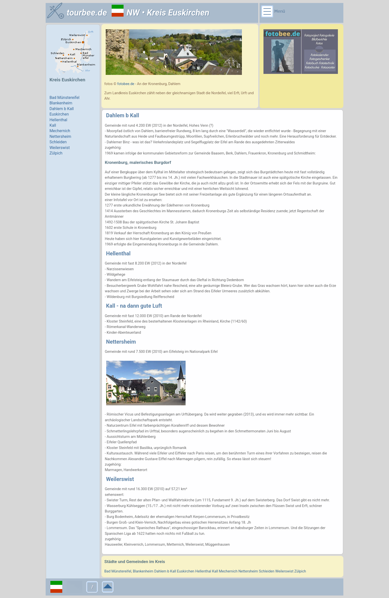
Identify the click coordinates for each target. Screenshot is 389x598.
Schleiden (266, 571)
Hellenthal (118, 253)
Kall (215, 571)
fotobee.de (125, 84)
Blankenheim (143, 571)
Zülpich (300, 571)
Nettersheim (121, 342)
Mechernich (228, 571)
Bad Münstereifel (117, 571)
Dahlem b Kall (122, 115)
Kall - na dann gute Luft (134, 306)
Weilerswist (120, 479)
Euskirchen (185, 571)
